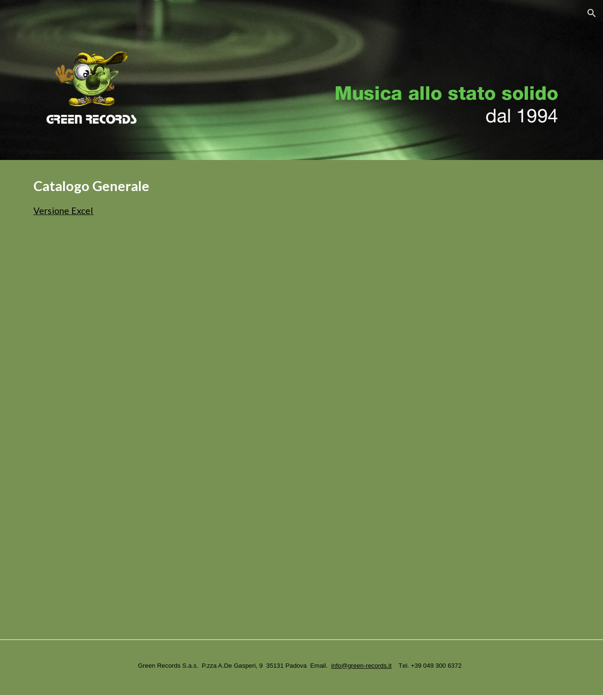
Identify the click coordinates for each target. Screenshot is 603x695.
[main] (301, 197)
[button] (591, 13)
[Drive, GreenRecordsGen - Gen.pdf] (278, 437)
